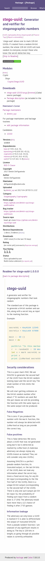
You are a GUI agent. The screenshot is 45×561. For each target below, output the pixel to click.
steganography (26, 35)
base (6, 149)
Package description (15, 98)
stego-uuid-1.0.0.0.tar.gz (17, 92)
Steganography (10, 196)
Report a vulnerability (15, 37)
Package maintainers (12, 110)
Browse (34, 8)
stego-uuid (12, 19)
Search (7, 8)
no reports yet (27, 261)
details (26, 159)
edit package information (18, 125)
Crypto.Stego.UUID (16, 81)
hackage (19, 556)
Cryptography (22, 196)
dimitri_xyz (11, 113)
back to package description (16, 276)
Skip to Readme (10, 56)
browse (31, 92)
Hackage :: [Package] (24, 2)
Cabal (30, 556)
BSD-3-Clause (9, 165)
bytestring (8, 151)
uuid (5, 159)
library (19, 35)
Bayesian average (31, 245)
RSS (13, 140)
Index (5, 73)
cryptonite (8, 154)
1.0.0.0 (9, 133)
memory (7, 156)
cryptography (11, 35)
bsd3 (5, 35)
